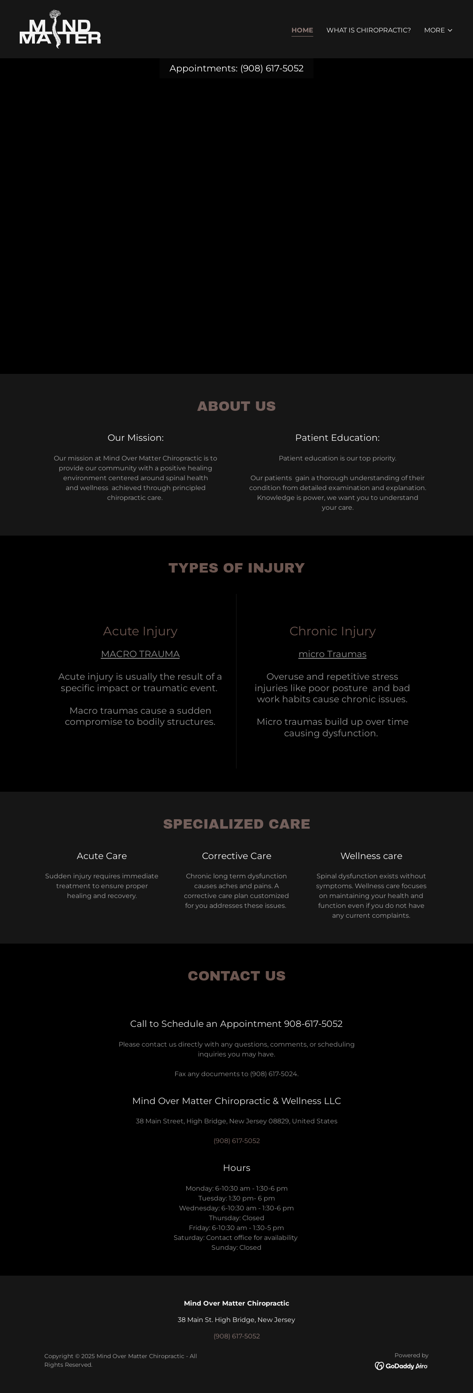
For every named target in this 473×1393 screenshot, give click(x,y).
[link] (60, 28)
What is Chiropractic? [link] (368, 30)
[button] (438, 30)
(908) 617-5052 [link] (272, 68)
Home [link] (302, 30)
